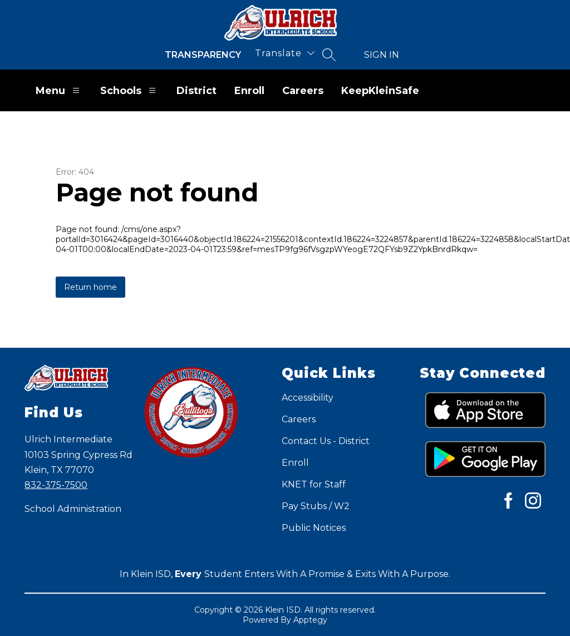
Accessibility (307, 397)
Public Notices (314, 527)
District (196, 91)
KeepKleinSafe (380, 91)
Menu (59, 90)
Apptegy (310, 620)
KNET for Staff (314, 484)
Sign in (381, 55)
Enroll (249, 91)
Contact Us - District (326, 441)
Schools (129, 90)
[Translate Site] (284, 53)
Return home (90, 287)
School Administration (72, 509)
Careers (302, 91)
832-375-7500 (55, 485)
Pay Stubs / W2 (316, 506)
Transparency (203, 55)
